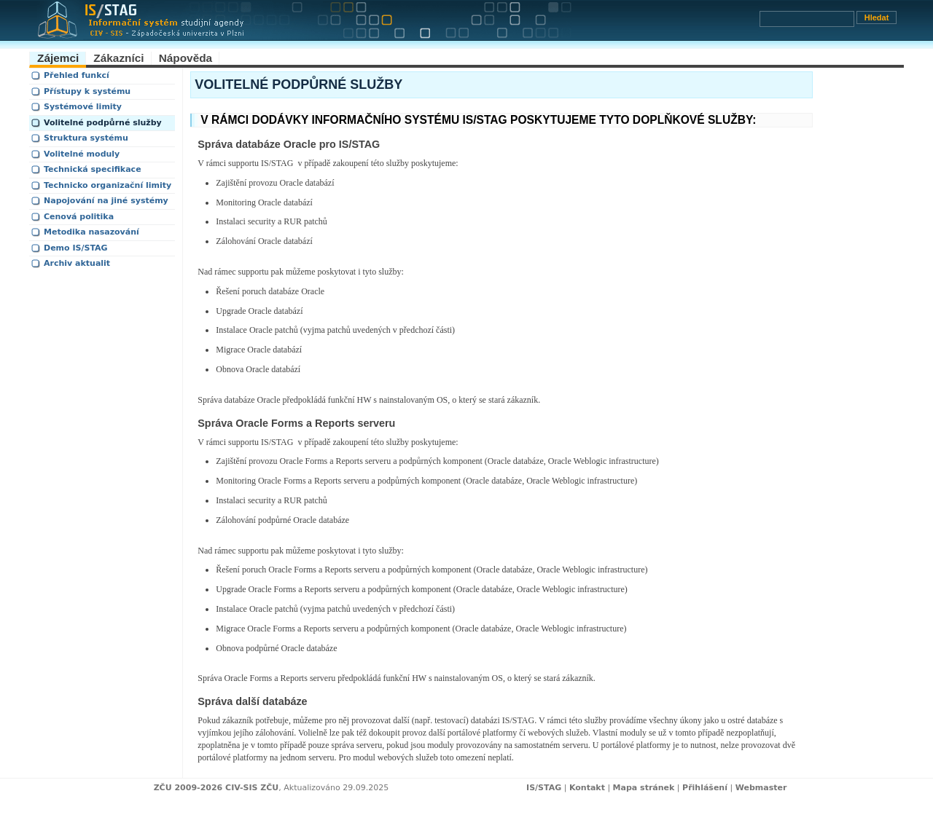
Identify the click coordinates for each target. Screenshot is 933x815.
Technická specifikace (92, 169)
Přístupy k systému (87, 91)
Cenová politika (79, 216)
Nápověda (186, 58)
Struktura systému (86, 138)
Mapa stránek (644, 787)
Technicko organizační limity (107, 185)
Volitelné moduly (82, 154)
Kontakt (587, 787)
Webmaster (761, 787)
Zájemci (58, 58)
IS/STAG (543, 787)
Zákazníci (118, 58)
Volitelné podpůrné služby (103, 122)
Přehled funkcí (76, 75)
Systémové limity (83, 106)
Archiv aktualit (77, 263)
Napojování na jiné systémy (106, 200)
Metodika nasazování (91, 232)
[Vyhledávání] (807, 19)
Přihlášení (704, 787)
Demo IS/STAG (76, 248)
